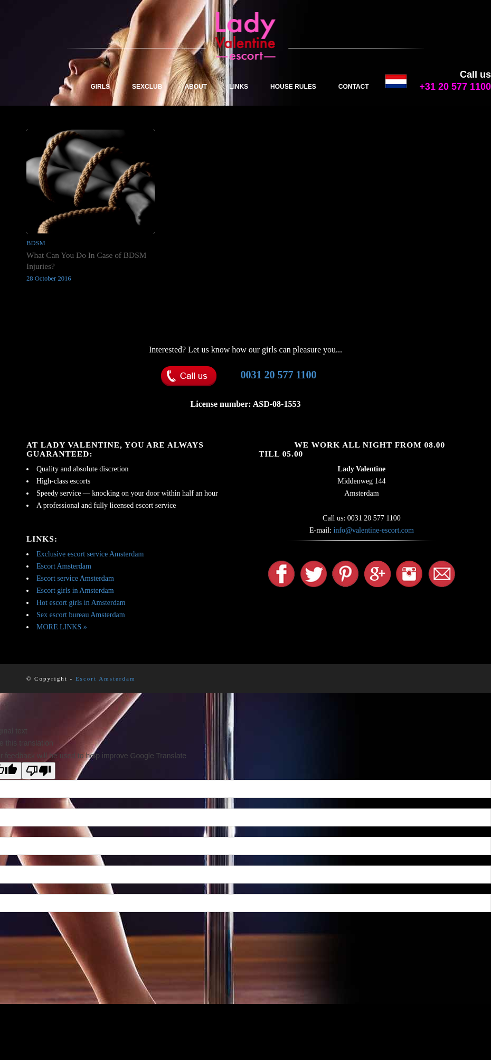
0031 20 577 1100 (279, 374)
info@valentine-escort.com (373, 530)
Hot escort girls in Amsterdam (81, 603)
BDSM (35, 243)
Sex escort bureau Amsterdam (80, 615)
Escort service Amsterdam (75, 578)
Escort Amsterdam (63, 566)
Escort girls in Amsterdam (75, 590)
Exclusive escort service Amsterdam (90, 554)
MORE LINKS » (61, 627)
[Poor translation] (38, 770)
